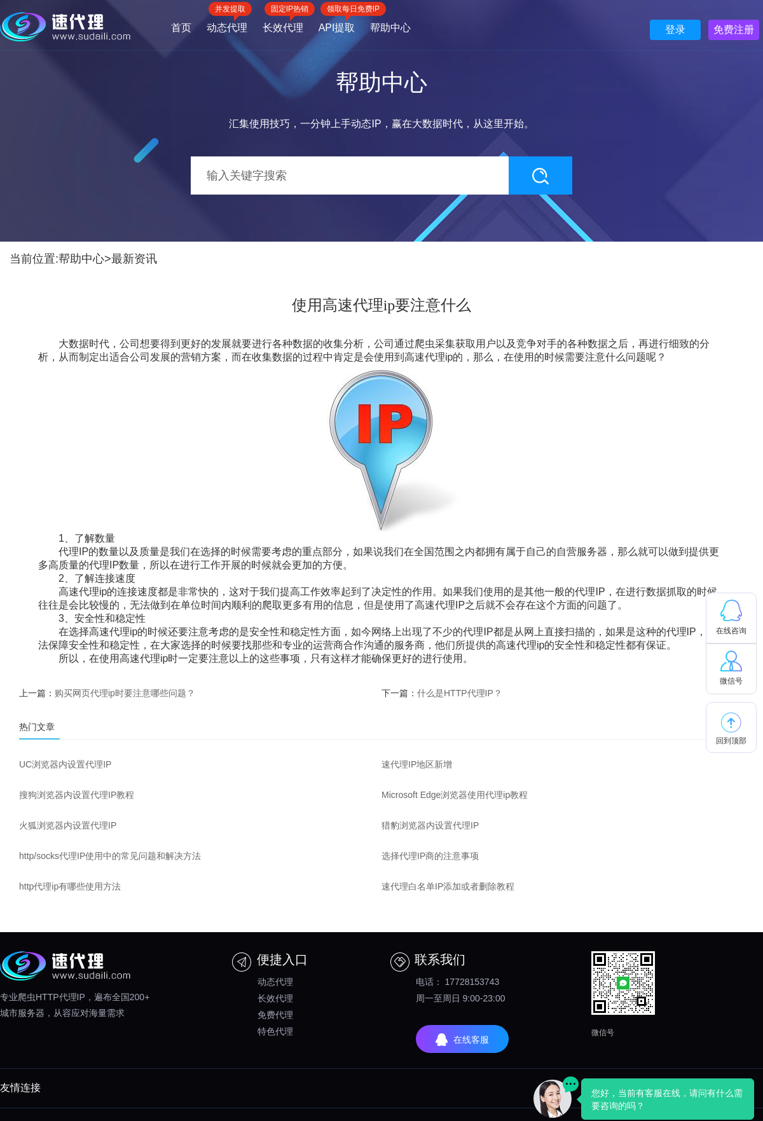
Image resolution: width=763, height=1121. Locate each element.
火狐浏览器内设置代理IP (67, 825)
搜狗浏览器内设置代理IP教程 (76, 795)
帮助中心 (390, 27)
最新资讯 (134, 258)
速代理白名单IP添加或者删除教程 (448, 886)
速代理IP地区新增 (417, 764)
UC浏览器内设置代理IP (65, 764)
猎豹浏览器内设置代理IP (430, 825)
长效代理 (283, 23)
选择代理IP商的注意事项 (430, 856)
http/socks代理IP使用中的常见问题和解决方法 (110, 856)
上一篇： (107, 693)
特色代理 (275, 1031)
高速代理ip (428, 357)
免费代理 (275, 1015)
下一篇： (442, 693)
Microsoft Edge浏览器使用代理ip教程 (455, 795)
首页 (181, 27)
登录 (675, 29)
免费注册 (733, 29)
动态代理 (227, 23)
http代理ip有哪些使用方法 (70, 886)
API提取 (337, 23)
